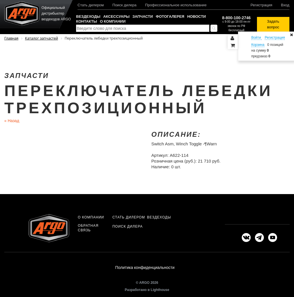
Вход (285, 5)
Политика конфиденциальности (145, 268)
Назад (11, 120)
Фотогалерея (170, 16)
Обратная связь (88, 228)
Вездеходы (88, 16)
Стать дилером (91, 5)
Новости (196, 16)
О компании (112, 21)
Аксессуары (116, 16)
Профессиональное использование (175, 5)
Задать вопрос (273, 24)
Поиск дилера (125, 5)
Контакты (86, 21)
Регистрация (261, 5)
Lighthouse (160, 290)
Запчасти (142, 16)
